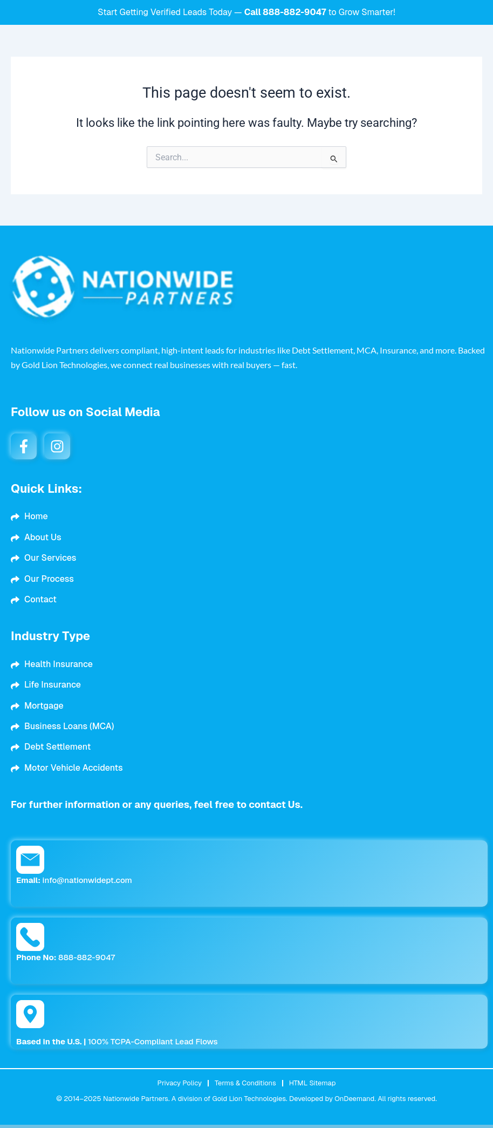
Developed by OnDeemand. (332, 1098)
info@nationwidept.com (74, 880)
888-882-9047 (294, 12)
